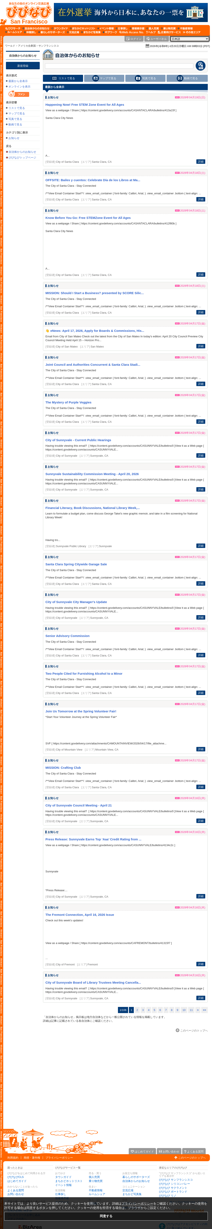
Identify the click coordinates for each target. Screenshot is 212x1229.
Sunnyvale (105, 546)
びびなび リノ (167, 1195)
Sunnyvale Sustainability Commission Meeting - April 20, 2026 (92, 474)
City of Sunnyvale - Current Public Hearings (78, 440)
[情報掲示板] (137, 28)
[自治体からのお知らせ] (36, 28)
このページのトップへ (192, 1157)
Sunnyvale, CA (99, 455)
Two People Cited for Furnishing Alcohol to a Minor (83, 673)
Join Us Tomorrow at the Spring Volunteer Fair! (80, 711)
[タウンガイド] (60, 28)
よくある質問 (15, 1190)
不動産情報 (96, 1190)
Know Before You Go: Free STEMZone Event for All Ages (88, 218)
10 (183, 1010)
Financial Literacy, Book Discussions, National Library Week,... (92, 508)
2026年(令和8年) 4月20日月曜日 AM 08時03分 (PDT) (180, 46)
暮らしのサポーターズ (136, 1177)
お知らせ (13, 138)
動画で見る (15, 124)
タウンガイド (63, 1177)
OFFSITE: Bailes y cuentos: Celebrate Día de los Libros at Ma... (92, 180)
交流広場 (127, 1190)
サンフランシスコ (48, 45)
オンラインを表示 (19, 86)
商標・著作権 (32, 1157)
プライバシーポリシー (59, 1157)
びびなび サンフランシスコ (176, 1179)
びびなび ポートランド (173, 1191)
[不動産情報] (185, 28)
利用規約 (12, 1157)
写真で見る (15, 119)
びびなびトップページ (22, 157)
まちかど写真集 (132, 1194)
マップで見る (16, 113)
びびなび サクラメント (173, 1187)
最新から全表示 (18, 81)
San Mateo (97, 346)
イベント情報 (63, 1185)
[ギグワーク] (110, 32)
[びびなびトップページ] (27, 12)
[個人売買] (152, 28)
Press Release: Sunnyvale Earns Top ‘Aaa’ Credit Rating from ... (93, 839)
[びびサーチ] (13, 28)
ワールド (10, 45)
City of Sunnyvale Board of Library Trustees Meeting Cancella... (93, 982)
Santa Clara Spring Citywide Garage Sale (76, 564)
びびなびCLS (15, 1177)
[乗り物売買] (168, 28)
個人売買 (94, 1177)
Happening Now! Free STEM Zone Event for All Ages (84, 104)
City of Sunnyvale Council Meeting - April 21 (78, 805)
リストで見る (16, 108)
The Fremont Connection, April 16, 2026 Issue (79, 914)
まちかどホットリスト (69, 1181)
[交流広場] (73, 32)
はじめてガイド (17, 1181)
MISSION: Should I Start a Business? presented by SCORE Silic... (94, 293)
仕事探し (60, 1194)
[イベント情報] (105, 28)
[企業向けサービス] (169, 32)
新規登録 (22, 65)
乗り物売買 (96, 1181)
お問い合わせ (15, 1194)
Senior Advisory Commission (67, 636)
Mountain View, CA (107, 749)
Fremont (93, 964)
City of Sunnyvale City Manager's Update (76, 602)
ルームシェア (97, 1194)
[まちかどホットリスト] (82, 28)
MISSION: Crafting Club (63, 767)
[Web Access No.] (131, 32)
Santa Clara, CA (102, 161)
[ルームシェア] (13, 32)
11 (191, 1010)
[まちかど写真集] (91, 32)
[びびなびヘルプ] (151, 32)
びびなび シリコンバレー (174, 1183)
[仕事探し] (122, 28)
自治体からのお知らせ (23, 55)
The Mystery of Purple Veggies (68, 402)
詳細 (201, 161)
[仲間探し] (30, 32)
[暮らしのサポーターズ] (51, 32)
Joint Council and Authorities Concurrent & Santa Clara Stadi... (92, 364)
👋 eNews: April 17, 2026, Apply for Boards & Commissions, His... (94, 330)
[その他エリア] (191, 32)
